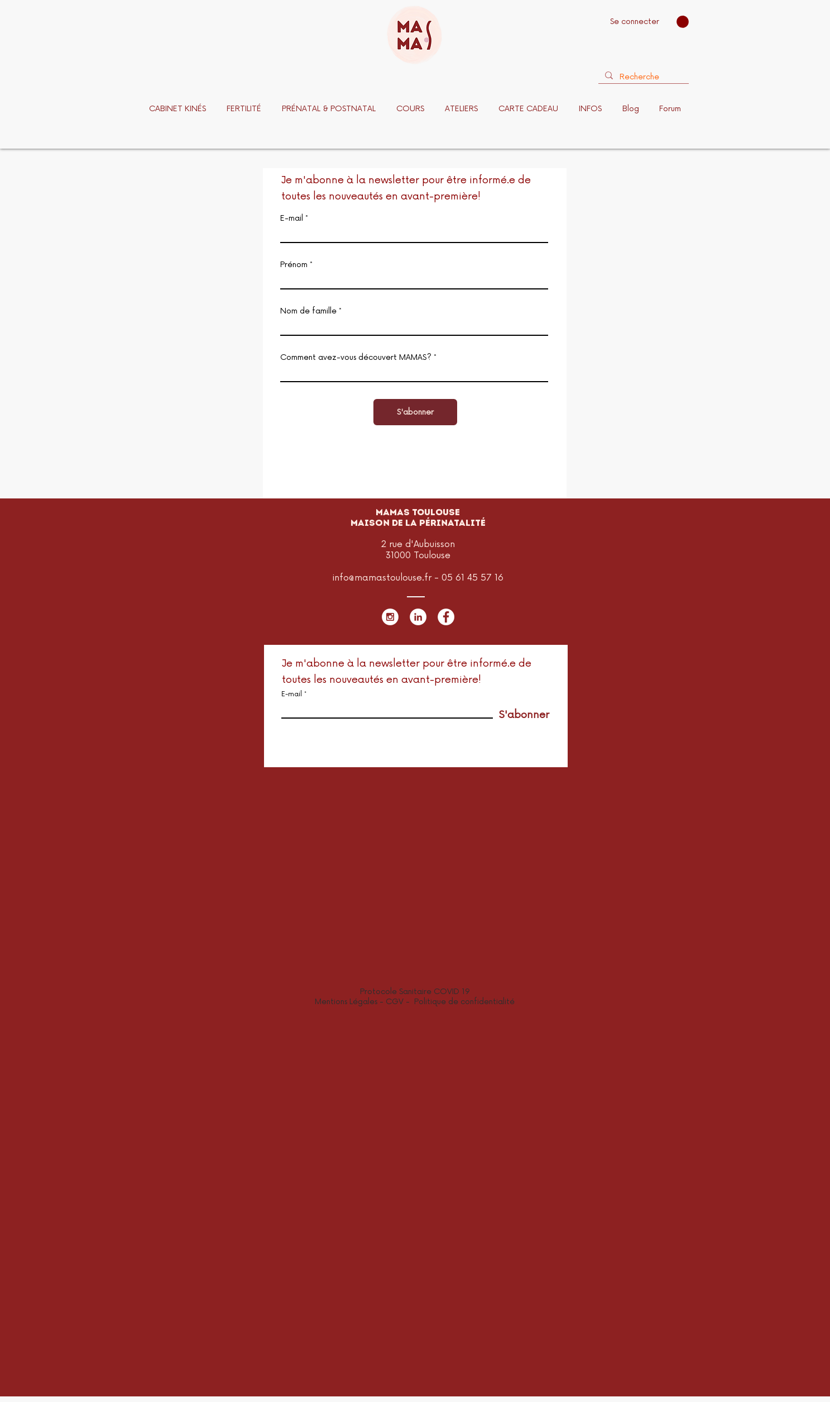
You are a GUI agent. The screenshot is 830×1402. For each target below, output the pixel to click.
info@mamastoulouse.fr (381, 577)
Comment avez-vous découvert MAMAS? (357, 358)
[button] (683, 22)
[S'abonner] (415, 412)
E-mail (291, 218)
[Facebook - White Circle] (446, 617)
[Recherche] (642, 77)
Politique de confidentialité (464, 1001)
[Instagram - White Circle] (390, 617)
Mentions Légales (346, 1001)
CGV (396, 1001)
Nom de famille (308, 311)
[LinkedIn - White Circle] (418, 617)
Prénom (294, 265)
